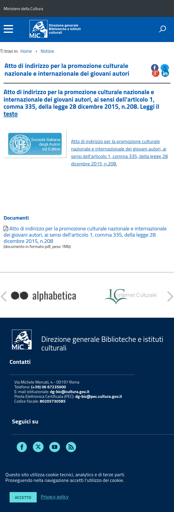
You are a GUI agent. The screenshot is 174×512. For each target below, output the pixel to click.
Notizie (47, 51)
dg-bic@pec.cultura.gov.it (98, 396)
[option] (43, 296)
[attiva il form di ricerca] (162, 29)
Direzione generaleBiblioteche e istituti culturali (65, 29)
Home (26, 51)
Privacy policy (55, 496)
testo (11, 113)
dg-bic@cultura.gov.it (69, 391)
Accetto (23, 497)
